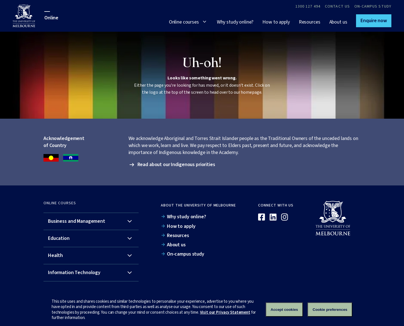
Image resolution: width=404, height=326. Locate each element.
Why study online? (235, 22)
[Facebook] (261, 217)
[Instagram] (284, 217)
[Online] (336, 218)
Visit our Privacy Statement (225, 312)
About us (338, 22)
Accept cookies (284, 309)
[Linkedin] (273, 217)
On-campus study (372, 6)
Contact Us (337, 6)
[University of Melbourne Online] (28, 15)
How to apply (276, 22)
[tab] (91, 221)
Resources (309, 22)
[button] (373, 20)
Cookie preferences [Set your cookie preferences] (330, 309)
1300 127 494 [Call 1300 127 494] (307, 6)
